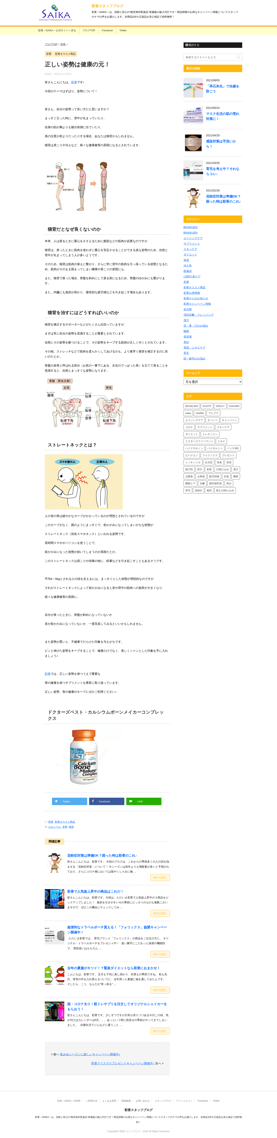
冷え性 (188, 265)
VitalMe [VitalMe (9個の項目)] (199, 413)
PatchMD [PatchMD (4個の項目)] (234, 406)
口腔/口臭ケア (192, 276)
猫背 (71, 826)
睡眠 (186, 331)
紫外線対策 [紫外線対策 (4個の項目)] (215, 483)
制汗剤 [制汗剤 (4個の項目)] (189, 469)
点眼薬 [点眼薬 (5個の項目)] (189, 476)
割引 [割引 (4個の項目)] (199, 469)
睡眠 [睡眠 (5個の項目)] (235, 476)
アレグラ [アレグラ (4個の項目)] (213, 413)
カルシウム (54, 826)
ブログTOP (88, 30)
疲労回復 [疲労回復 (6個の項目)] (214, 476)
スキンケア (190, 249)
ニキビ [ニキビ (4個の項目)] (221, 441)
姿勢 (64, 826)
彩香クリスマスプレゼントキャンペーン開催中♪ (122, 1063)
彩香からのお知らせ (196, 298)
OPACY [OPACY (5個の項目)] (220, 406)
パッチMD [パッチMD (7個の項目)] (232, 448)
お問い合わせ (143, 1101)
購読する (193, 44)
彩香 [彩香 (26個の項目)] (209, 469)
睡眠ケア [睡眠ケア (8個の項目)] (190, 483)
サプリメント (192, 243)
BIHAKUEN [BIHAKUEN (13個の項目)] (191, 406)
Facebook (107, 30)
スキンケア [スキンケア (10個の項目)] (223, 427)
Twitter (123, 30)
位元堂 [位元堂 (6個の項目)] (208, 462)
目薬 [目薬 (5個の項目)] (226, 476)
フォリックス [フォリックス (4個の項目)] (210, 455)
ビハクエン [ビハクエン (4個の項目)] (191, 455)
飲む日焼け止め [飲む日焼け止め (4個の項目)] (225, 490)
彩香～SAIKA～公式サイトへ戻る (57, 30)
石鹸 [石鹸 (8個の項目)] (202, 483)
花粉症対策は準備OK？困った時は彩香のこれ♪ (102, 855)
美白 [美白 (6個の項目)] (228, 483)
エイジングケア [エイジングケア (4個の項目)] (194, 420)
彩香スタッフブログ (107, 6)
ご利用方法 (91, 1101)
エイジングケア (193, 238)
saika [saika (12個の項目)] (188, 413)
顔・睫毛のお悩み (194, 358)
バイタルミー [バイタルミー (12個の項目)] (215, 448)
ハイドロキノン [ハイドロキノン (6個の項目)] (194, 448)
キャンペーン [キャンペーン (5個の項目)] (229, 420)
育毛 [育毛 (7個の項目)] (187, 490)
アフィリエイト (184, 1101)
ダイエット (190, 254)
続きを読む (160, 877)
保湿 (186, 260)
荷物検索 (126, 1101)
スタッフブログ (163, 1101)
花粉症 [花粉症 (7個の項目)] (198, 490)
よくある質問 (109, 1101)
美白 (186, 342)
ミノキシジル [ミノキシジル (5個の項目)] (193, 462)
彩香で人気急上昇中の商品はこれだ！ (95, 891)
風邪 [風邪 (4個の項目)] (209, 490)
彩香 (74, 82)
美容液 (188, 336)
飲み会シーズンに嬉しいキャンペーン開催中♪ (90, 1054)
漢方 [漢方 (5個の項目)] (235, 469)
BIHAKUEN (191, 227)
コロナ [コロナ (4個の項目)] (189, 427)
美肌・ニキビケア (194, 347)
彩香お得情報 (192, 292)
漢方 (186, 320)
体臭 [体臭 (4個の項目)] (219, 462)
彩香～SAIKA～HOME (69, 1101)
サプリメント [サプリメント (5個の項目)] (204, 427)
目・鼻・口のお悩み (196, 325)
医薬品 (188, 271)
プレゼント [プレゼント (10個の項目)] (228, 455)
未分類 (188, 309)
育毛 (186, 353)
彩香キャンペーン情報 (197, 303)
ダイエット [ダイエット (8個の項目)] (191, 434)
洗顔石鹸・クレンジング (199, 314)
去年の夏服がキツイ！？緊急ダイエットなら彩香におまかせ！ (113, 968)
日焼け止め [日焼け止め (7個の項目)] (222, 469)
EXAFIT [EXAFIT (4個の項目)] (207, 406)
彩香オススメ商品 (65, 821)
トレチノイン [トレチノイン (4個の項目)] (210, 434)
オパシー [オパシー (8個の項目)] (212, 420)
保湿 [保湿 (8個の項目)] (228, 462)
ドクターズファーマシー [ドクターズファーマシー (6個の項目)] (199, 441)
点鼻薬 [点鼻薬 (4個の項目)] (201, 476)
